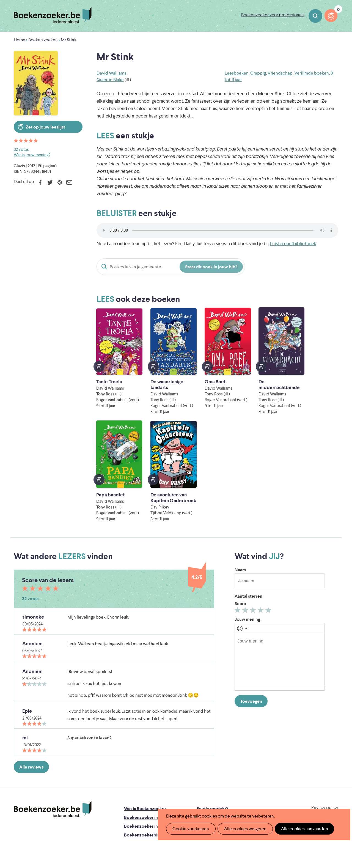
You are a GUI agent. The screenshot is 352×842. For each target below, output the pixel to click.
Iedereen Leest (203, 773)
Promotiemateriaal (142, 748)
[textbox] (279, 564)
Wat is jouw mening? (32, 154)
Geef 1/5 (238, 516)
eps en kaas (264, 796)
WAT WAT (173, 789)
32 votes (21, 149)
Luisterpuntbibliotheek (293, 243)
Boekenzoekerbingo (144, 739)
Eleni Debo (165, 796)
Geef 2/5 (246, 516)
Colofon (205, 739)
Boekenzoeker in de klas (148, 722)
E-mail (69, 182)
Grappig (258, 73)
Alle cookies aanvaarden (301, 829)
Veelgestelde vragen (144, 757)
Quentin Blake (110, 80)
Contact (205, 748)
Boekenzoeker (53, 15)
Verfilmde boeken (311, 73)
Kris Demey (214, 796)
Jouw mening (247, 523)
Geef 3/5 (253, 516)
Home (19, 40)
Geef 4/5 (261, 516)
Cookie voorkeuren (190, 829)
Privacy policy (324, 712)
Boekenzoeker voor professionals (272, 15)
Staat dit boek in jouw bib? (211, 267)
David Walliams (111, 73)
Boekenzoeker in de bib (147, 730)
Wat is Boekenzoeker (145, 713)
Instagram (333, 736)
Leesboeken (237, 73)
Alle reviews (31, 671)
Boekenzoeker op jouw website (228, 722)
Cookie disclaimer (320, 718)
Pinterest (59, 182)
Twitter (50, 182)
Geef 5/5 (269, 516)
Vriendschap (280, 73)
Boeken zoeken (315, 16)
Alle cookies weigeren (243, 829)
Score (240, 508)
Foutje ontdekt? (212, 713)
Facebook (40, 182)
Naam (240, 474)
